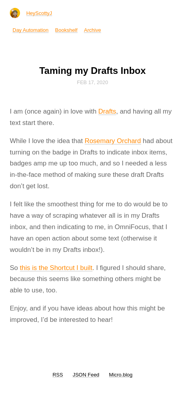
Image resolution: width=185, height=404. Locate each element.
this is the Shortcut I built (56, 268)
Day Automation (31, 30)
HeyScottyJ (39, 13)
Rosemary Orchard (113, 141)
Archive (92, 30)
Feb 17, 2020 (92, 82)
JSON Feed (86, 375)
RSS (58, 375)
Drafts (107, 111)
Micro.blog (120, 375)
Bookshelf (66, 30)
